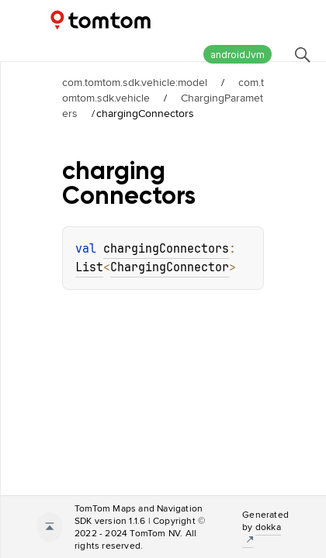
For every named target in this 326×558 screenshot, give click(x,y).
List (89, 267)
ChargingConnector (169, 267)
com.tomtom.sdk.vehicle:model (134, 82)
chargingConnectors (166, 249)
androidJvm (237, 54)
